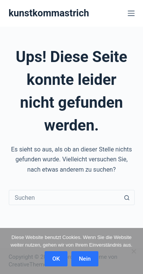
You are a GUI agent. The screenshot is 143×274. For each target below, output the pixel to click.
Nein (85, 258)
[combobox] (64, 197)
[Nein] (133, 251)
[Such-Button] (127, 197)
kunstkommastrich (49, 13)
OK (56, 258)
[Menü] (131, 13)
